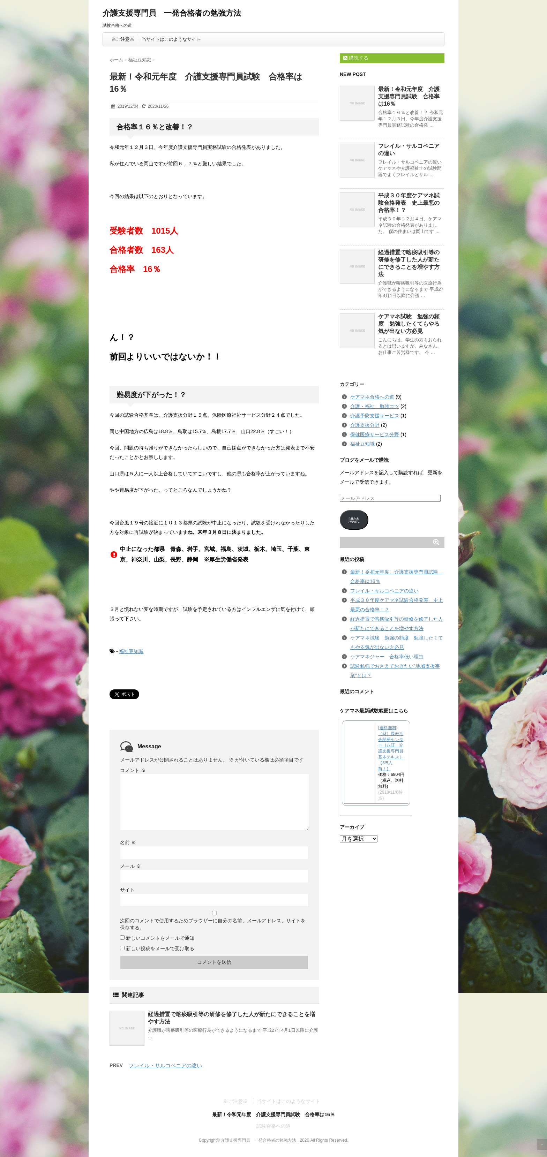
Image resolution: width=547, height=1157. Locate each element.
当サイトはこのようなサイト (171, 39)
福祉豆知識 (131, 651)
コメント (133, 770)
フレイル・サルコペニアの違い (165, 1065)
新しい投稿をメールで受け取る (160, 948)
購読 (354, 520)
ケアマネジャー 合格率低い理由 (387, 656)
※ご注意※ (123, 39)
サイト (127, 890)
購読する (355, 58)
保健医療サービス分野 (374, 434)
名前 (128, 842)
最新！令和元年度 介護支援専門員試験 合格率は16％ (409, 96)
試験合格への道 (273, 1126)
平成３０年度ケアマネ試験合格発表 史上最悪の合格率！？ (409, 202)
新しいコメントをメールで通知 (160, 938)
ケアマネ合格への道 (372, 397)
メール (130, 866)
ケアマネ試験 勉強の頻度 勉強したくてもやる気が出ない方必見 (409, 323)
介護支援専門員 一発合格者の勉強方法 (172, 13)
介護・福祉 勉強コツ (374, 406)
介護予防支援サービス (374, 415)
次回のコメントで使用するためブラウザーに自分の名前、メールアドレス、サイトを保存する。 (213, 924)
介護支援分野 (365, 425)
